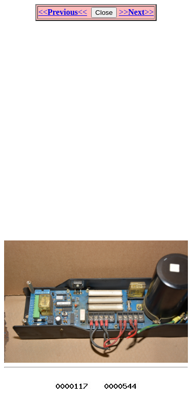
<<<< (62, 12)
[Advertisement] (96, 126)
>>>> (136, 12)
